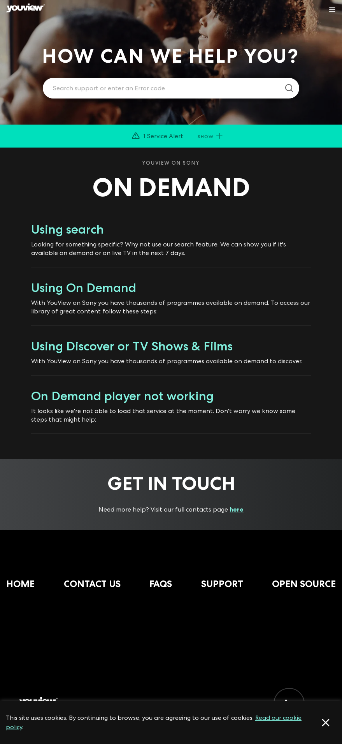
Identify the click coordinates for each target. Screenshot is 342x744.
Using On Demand (83, 288)
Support (222, 584)
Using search (67, 229)
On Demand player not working (122, 396)
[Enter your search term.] (161, 88)
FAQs (160, 584)
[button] (171, 136)
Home (20, 584)
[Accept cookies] (326, 722)
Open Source (304, 584)
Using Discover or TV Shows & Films (132, 346)
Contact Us (92, 584)
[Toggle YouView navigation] (332, 9)
